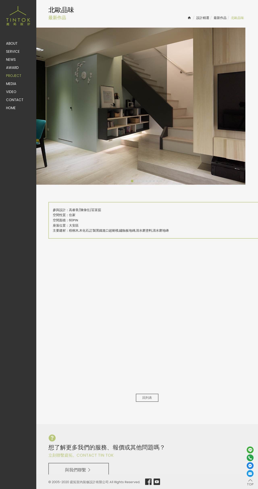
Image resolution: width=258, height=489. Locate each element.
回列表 (147, 397)
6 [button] (142, 181)
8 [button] (149, 181)
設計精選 (202, 18)
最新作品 (220, 18)
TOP (250, 482)
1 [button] (124, 181)
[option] (132, 106)
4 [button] (134, 181)
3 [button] (131, 181)
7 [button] (145, 181)
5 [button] (138, 181)
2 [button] (127, 181)
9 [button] (153, 181)
